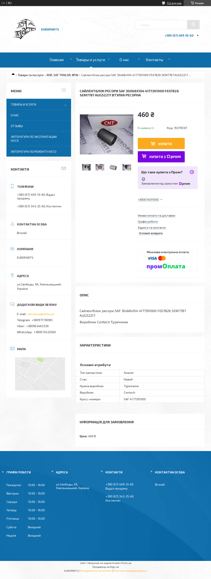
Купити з (165, 157)
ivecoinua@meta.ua (41, 314)
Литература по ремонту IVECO (33, 151)
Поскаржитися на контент (96, 570)
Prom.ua (126, 562)
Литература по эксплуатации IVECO (34, 138)
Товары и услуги (90, 59)
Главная (57, 59)
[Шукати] (193, 24)
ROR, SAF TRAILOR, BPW (62, 75)
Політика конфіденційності (130, 570)
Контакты (154, 59)
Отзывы (17, 126)
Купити (165, 144)
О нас (124, 59)
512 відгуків (174, 3)
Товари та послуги (30, 75)
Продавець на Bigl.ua (105, 566)
